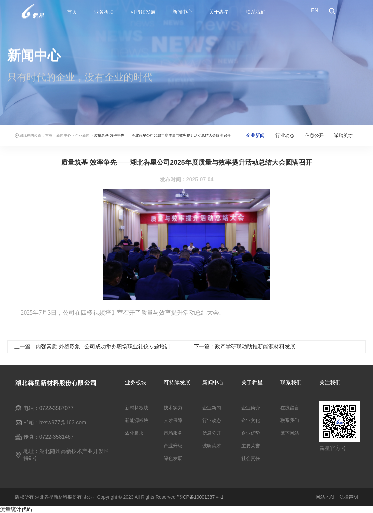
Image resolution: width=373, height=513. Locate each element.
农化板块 (134, 433)
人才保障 (173, 420)
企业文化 (250, 420)
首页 (72, 12)
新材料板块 (136, 407)
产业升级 (173, 445)
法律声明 (348, 497)
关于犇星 (219, 12)
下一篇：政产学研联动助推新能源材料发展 (244, 353)
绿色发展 (173, 458)
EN (314, 10)
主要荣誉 (250, 445)
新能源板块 (136, 420)
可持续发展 (143, 12)
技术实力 (173, 407)
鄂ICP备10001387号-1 (200, 497)
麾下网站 (289, 433)
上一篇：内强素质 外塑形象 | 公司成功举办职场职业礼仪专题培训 (92, 353)
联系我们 (256, 12)
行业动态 (284, 135)
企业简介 (250, 407)
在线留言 (289, 407)
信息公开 (314, 135)
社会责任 (250, 458)
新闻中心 (182, 12)
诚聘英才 (343, 135)
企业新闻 (82, 135)
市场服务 (173, 433)
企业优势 (250, 433)
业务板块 (104, 12)
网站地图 (325, 497)
